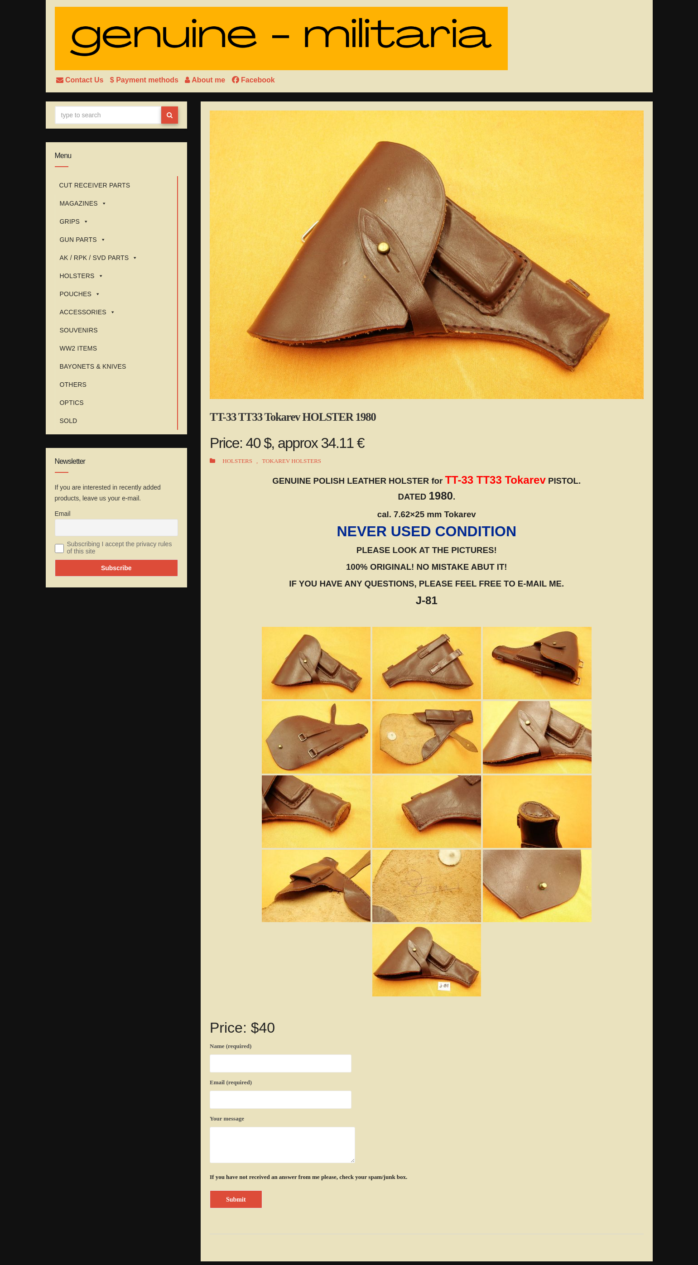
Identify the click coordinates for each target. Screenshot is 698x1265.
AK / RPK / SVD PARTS (99, 257)
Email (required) (280, 1092)
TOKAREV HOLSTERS (291, 460)
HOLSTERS (82, 275)
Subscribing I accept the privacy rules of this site (119, 547)
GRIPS (74, 221)
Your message (282, 1139)
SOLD (68, 420)
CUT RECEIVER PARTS (94, 185)
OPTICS (72, 402)
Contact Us (81, 80)
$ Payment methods (145, 80)
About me (206, 80)
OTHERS (73, 384)
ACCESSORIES (88, 312)
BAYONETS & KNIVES (93, 366)
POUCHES (80, 294)
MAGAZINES (83, 203)
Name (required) (280, 1056)
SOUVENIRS (79, 330)
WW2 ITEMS (78, 348)
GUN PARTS (83, 239)
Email (63, 513)
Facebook (253, 80)
